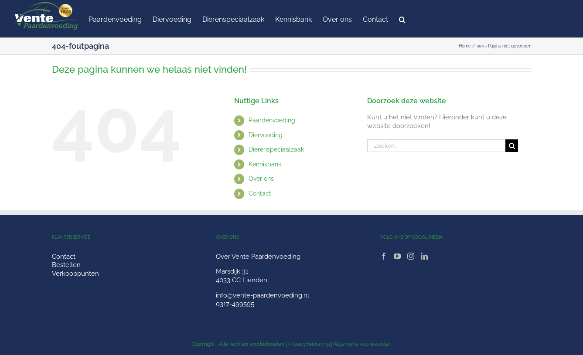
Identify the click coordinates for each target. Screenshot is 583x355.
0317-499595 (235, 304)
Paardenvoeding (272, 120)
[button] (402, 18)
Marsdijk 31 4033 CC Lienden (241, 275)
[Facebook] (383, 256)
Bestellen (66, 265)
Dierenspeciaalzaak (276, 149)
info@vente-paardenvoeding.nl (262, 295)
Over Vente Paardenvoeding (258, 256)
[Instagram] (410, 256)
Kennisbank (265, 164)
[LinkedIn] (424, 256)
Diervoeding (266, 135)
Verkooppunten (75, 273)
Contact (260, 193)
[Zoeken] (511, 145)
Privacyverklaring (309, 344)
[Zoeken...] (436, 145)
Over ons (261, 178)
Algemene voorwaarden (363, 344)
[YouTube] (397, 256)
